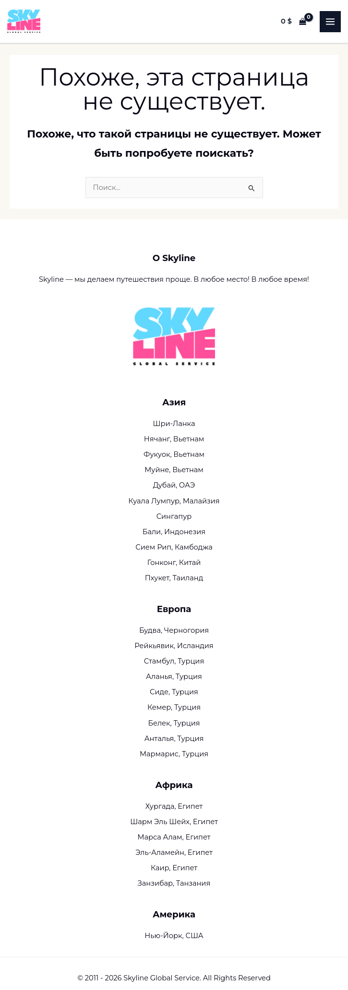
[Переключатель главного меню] (330, 21)
